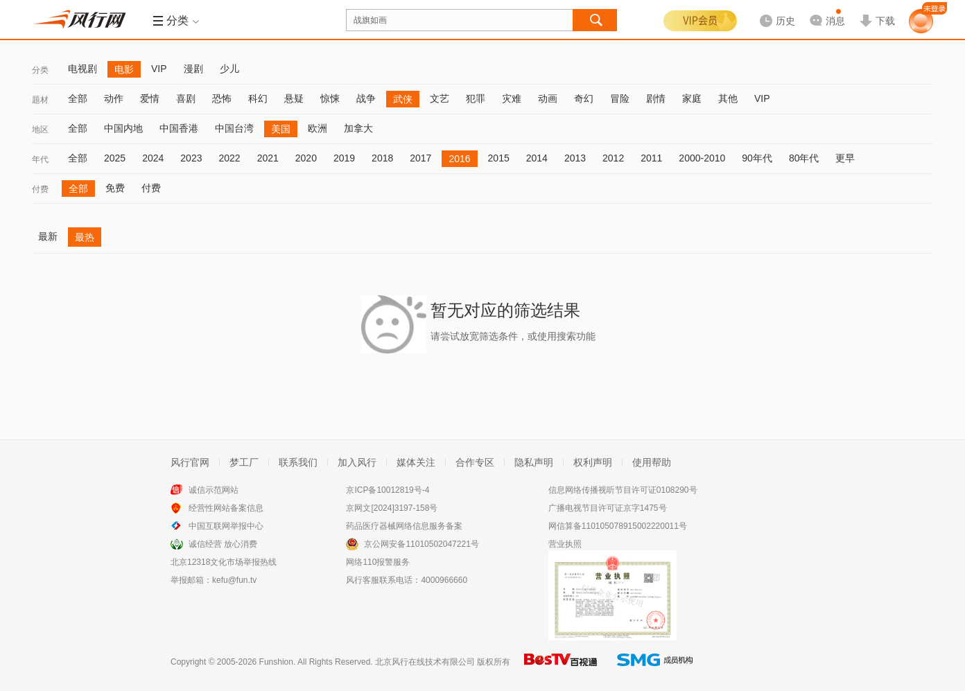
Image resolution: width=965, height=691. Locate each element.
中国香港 (178, 128)
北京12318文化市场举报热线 (224, 562)
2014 (537, 158)
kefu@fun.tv (234, 580)
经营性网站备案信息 (226, 508)
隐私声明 (533, 462)
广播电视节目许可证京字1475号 (607, 508)
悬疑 (294, 98)
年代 (40, 159)
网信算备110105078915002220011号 (617, 526)
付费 (40, 189)
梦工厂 (244, 462)
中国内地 (123, 128)
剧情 (656, 98)
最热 (84, 237)
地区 (40, 129)
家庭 (692, 98)
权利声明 (592, 462)
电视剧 (82, 68)
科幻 (258, 98)
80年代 (804, 158)
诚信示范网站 (213, 490)
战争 (366, 98)
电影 (124, 69)
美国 (280, 128)
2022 (229, 158)
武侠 (402, 99)
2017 (420, 158)
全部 (77, 98)
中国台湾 (234, 128)
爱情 (149, 98)
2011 (651, 158)
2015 (499, 158)
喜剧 (185, 98)
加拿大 (358, 128)
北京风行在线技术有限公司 (425, 662)
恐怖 (222, 98)
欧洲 (317, 128)
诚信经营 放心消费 (223, 544)
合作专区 (474, 462)
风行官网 (190, 462)
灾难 (511, 98)
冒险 (619, 98)
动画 (547, 98)
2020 (306, 158)
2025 (114, 158)
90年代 (757, 158)
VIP (159, 68)
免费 (115, 187)
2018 (382, 158)
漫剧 (193, 68)
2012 (613, 158)
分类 (40, 70)
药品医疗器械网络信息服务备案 (404, 526)
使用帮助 (651, 462)
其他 (728, 98)
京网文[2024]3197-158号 (391, 508)
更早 (845, 158)
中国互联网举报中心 (226, 526)
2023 (191, 158)
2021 (268, 158)
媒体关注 (416, 462)
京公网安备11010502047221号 (421, 544)
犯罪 (475, 98)
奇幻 (583, 98)
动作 (113, 98)
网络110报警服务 (378, 562)
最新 (48, 236)
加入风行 (357, 462)
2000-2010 (702, 158)
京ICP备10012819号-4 (387, 490)
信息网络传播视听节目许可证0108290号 (622, 490)
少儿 (229, 68)
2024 (153, 158)
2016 (459, 158)
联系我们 (298, 462)
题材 (40, 100)
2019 (344, 158)
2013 (575, 158)
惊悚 (330, 98)
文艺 (439, 98)
